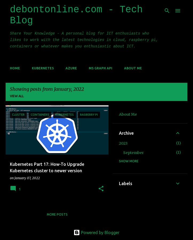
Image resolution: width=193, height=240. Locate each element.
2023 (123, 143)
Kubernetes (43, 68)
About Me (133, 68)
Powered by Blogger (96, 232)
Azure (71, 68)
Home (15, 68)
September (133, 152)
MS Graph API (100, 68)
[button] (101, 189)
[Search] (167, 10)
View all (17, 96)
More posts (57, 214)
